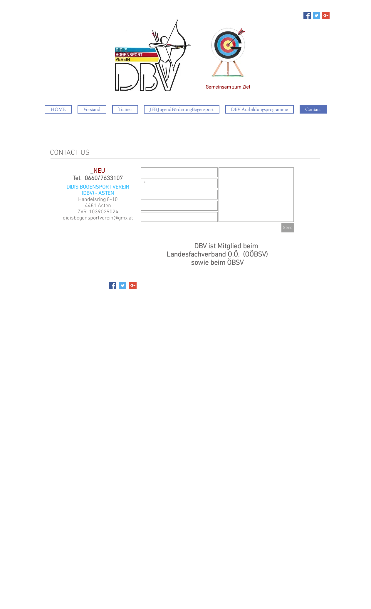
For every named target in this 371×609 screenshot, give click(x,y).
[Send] (287, 227)
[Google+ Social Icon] (326, 15)
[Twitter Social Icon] (316, 15)
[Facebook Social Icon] (307, 15)
